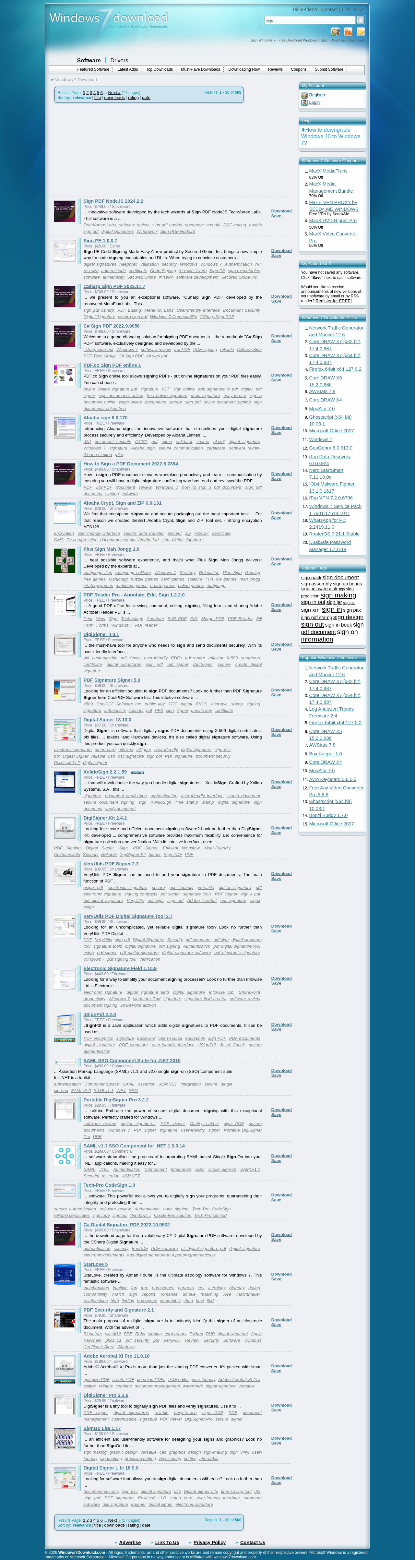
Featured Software (93, 69)
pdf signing (169, 946)
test (200, 1287)
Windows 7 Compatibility (173, 316)
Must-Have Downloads (200, 69)
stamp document (243, 795)
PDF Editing (129, 310)
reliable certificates (72, 1215)
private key (201, 710)
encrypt (174, 533)
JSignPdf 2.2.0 (100, 1014)
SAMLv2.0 (81, 1090)
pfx (57, 756)
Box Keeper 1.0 (325, 753)
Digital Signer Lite (201, 1491)
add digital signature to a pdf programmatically (171, 1255)
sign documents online (121, 395)
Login (314, 102)
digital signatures (117, 231)
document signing (100, 1005)
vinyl (245, 1452)
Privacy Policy (210, 1542)
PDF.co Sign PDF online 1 (112, 365)
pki (86, 657)
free (144, 1287)
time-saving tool (236, 1491)
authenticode (113, 270)
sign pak (352, 610)
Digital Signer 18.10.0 (107, 719)
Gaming (252, 572)
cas (163, 1452)
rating (133, 97)
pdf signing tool (121, 959)
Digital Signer (76, 756)
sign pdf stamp (316, 617)
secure (175, 402)
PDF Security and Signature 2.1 (119, 1310)
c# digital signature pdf (203, 1248)
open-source (171, 1038)
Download (281, 211)
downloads (114, 97)
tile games (226, 579)
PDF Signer (145, 848)
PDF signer (145, 1130)
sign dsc (223, 749)
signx (255, 900)
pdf (154, 441)
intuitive (120, 1287)
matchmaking (96, 1287)
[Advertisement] (105, 149)
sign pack (311, 577)
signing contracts (140, 894)
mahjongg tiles (98, 572)
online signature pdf (117, 389)
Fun (209, 579)
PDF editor (178, 1379)
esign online (130, 402)
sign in (332, 609)
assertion (147, 1084)
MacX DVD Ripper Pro (333, 220)
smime (202, 441)
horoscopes (163, 1287)
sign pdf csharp (99, 310)
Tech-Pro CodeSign (211, 1208)
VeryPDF (172, 1340)
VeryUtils (135, 900)
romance (169, 1294)
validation (149, 264)
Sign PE (217, 270)
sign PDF (217, 1038)
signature (149, 389)
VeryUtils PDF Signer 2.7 (111, 863)
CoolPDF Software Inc (119, 704)
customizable (104, 657)
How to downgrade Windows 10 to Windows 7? (331, 136)
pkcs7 (219, 441)
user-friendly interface (98, 533)
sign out (312, 624)
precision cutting (140, 1458)
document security (202, 224)
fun (134, 1287)
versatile (206, 887)
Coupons (299, 69)
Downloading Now (244, 69)
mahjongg (216, 585)
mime (166, 441)
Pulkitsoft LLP (67, 762)
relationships (96, 1300)
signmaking (111, 1458)
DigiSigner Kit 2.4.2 (105, 818)
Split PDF (177, 618)
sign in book (338, 625)
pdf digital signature (103, 900)
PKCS (202, 704)
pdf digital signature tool (236, 946)
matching (209, 1294)
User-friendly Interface (198, 310)
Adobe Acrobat (202, 900)
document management (157, 1386)
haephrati (128, 264)
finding (128, 1300)
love (227, 1294)
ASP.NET (168, 1084)
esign (89, 907)
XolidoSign (161, 802)
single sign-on (222, 1169)
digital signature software (186, 952)
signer (182, 710)
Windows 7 (147, 231)
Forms (102, 625)
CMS (59, 539)
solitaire (194, 579)
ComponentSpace (102, 1084)
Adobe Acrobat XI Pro (239, 1379)
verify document (120, 808)
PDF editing (234, 224)
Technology (132, 618)
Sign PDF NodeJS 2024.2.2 (114, 201)
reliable (227, 349)
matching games (132, 585)
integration (191, 1084)
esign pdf (93, 887)
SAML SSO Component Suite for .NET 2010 (132, 1060)
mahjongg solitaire (133, 572)
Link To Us (353, 9)
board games (162, 585)
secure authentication (75, 1208)
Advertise (130, 1542)
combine (123, 1386)
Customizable (67, 854)
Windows (188, 264)
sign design (348, 617)
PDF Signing (67, 848)
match (118, 1294)
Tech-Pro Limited (210, 1215)
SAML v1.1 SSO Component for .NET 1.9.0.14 (134, 1145)
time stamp (186, 802)
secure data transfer (144, 533)
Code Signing (163, 270)
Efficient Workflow (181, 848)
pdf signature (233, 900)
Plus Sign (232, 572)
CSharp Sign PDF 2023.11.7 (115, 286)
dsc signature (131, 756)
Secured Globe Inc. (239, 277)
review (145, 487)
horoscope (147, 1300)
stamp (237, 704)
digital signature (244, 441)
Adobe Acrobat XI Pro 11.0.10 (117, 1356)
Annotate (155, 618)
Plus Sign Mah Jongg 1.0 (112, 549)
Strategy (188, 572)
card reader (176, 1333)
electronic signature (73, 749)
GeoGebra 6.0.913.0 (331, 447)
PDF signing (205, 349)
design (194, 1452)
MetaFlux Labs (158, 310)
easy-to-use (234, 395)
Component (156, 1169)
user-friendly (156, 657)
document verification (126, 795)
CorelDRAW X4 (325, 399)
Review (192, 1340)
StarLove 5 (96, 1264)
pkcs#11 (113, 1340)
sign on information (329, 635)
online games (191, 585)
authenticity (113, 277)
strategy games (98, 585)
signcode (101, 1215)
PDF (165, 389)
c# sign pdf (156, 356)
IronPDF (182, 349)
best (200, 1300)
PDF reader (146, 625)
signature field (146, 998)
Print (88, 618)
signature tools (197, 894)
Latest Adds (128, 69)
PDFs (176, 657)
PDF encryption (98, 1038)
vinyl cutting (170, 1458)
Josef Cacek (232, 1044)
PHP (210, 1333)
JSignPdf (207, 1044)
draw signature (205, 395)
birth (115, 1300)
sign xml (311, 610)
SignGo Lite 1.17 (102, 1428)
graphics (177, 1452)
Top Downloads (159, 69)
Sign (113, 618)
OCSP (141, 441)
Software (89, 60)
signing (112, 493)
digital (247, 389)
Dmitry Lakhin (204, 1123)
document (125, 487)
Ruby (140, 1333)
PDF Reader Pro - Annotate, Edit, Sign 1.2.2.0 (134, 594)
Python (196, 1333)
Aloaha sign (143, 448)
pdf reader (195, 657)
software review (134, 224)
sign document (341, 577)
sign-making (215, 1452)
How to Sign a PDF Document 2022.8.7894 (131, 463)
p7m (119, 454)
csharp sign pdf (132, 316)
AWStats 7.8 (322, 391)
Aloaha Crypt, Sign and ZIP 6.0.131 (123, 503)
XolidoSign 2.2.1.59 (105, 771)
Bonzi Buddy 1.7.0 (328, 815)
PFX (159, 710)
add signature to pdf (218, 389)
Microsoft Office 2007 (331, 430)
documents (155, 402)
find (210, 1300)
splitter (90, 1386)
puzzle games (144, 579)
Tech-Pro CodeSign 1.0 (109, 1185)
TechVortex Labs (100, 224)
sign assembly (316, 583)
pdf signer (178, 664)
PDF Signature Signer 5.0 (112, 680)
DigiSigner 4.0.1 (101, 634)
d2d (87, 441)
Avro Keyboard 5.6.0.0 (333, 779)
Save (276, 215)
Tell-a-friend (304, 9)
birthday (236, 1287)
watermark (193, 1386)
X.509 (232, 657)
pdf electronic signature (237, 952)
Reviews (275, 69)
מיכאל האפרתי (193, 270)
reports (149, 1294)
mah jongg (250, 579)
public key (155, 704)
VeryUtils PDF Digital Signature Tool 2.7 (128, 916)
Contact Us (252, 1542)
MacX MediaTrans (328, 171)
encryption (64, 533)
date (146, 97)
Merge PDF (212, 618)
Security (91, 854)
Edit (194, 618)
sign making (95, 1452)
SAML (128, 1084)
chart (188, 1300)
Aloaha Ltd (148, 539)
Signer (154, 854)
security (169, 264)
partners (186, 1287)
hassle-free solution (173, 1215)
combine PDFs (151, 1379)
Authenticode (147, 1208)
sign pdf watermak (319, 588)
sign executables (244, 270)
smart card (105, 749)
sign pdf (193, 402)
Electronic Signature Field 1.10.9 (120, 968)
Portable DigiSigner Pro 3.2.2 (116, 1099)
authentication (238, 264)
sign (165, 539)
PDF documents (244, 1038)
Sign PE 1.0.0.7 (100, 240)
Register (317, 94)
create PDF (123, 1379)
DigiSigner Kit (133, 854)
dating (254, 1287)
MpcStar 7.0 (322, 408)
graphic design (124, 1452)
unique (189, 1294)
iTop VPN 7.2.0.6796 (331, 497)
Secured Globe (141, 277)
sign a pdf (250, 894)
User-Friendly (218, 848)
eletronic (219, 704)
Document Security (241, 310)
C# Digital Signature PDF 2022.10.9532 (127, 1224)
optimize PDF (97, 1379)
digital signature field (147, 992)
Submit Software (329, 69)
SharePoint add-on (138, 1005)
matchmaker (248, 1294)
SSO (133, 1090)
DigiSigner (203, 664)
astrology (217, 1287)
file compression (81, 539)
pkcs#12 (113, 1333)
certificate (138, 270)
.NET (121, 1090)
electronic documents (104, 1255)
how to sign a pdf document (212, 487)
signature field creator (205, 998)
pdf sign (156, 900)
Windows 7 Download (76, 79)
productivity (94, 998)
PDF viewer (172, 1123)
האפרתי (166, 277)
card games (172, 579)
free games (95, 579)
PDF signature (179, 756)
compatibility (95, 1294)
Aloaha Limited (98, 454)
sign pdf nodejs (167, 224)
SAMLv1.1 (103, 1090)
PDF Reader (240, 618)
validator (184, 441)
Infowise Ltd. (221, 992)
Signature (93, 1333)
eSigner (143, 749)
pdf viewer (131, 657)
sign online (184, 389)
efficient (215, 657)
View (100, 618)
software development (197, 277)
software (92, 277)
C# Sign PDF (131, 356)
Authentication (196, 946)
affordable (209, 1458)
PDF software (164, 1248)
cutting (190, 1458)
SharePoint (249, 992)
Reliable (109, 854)
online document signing (227, 402)
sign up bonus (347, 583)
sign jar (334, 602)
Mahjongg (118, 579)
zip (188, 533)
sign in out (313, 602)
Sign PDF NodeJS (177, 231)
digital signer (95, 762)
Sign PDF (173, 854)
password (146, 1038)
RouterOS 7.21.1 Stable (334, 533)
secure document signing (109, 802)
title (97, 97)
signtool (120, 1215)
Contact (329, 9)
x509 (88, 704)
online (89, 389)
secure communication (181, 448)
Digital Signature (99, 316)
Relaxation (209, 572)
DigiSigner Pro (199, 1419)
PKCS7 (202, 533)
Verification (149, 959)
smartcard (250, 657)
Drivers (119, 60)
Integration (181, 1169)
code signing (176, 1208)
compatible (170, 1300)
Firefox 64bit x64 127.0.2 (335, 369)
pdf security (137, 1340)
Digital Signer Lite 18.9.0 (111, 1467)
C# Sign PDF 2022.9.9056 (112, 326)
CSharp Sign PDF (217, 316)
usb (111, 756)
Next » (114, 92)
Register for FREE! (333, 300)
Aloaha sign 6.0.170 (106, 417)
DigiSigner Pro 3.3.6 (106, 1395)
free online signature (167, 395)
